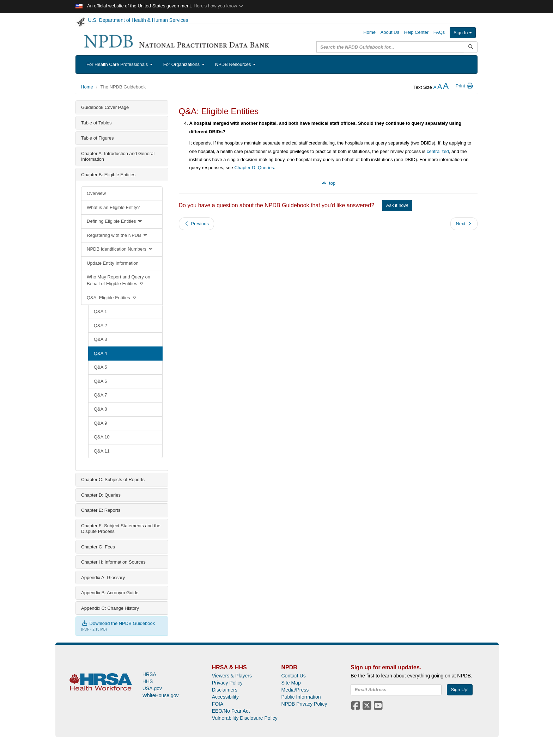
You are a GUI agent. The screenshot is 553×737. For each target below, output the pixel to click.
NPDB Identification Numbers (120, 249)
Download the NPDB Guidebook (118, 623)
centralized (438, 151)
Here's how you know (219, 5)
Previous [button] (196, 223)
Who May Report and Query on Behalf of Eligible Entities (118, 280)
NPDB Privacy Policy (304, 704)
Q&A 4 (100, 353)
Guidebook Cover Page (105, 107)
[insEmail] (396, 689)
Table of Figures (97, 138)
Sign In (463, 32)
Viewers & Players (232, 675)
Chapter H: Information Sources (113, 562)
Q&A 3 (100, 339)
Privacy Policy (227, 683)
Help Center (416, 32)
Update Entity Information (113, 263)
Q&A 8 (100, 409)
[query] (390, 47)
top (328, 183)
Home (369, 32)
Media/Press (295, 690)
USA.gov (152, 688)
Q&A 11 (102, 451)
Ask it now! (397, 205)
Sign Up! (460, 689)
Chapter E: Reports (100, 510)
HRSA (149, 674)
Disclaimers (224, 690)
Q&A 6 (100, 381)
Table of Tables (96, 122)
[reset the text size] (439, 87)
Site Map (290, 683)
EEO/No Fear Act (231, 711)
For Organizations (184, 64)
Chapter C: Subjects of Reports (113, 479)
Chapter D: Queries (101, 495)
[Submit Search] (471, 47)
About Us (390, 32)
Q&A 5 (100, 367)
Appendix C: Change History (110, 608)
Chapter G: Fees (98, 546)
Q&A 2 (100, 325)
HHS (147, 681)
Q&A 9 (100, 423)
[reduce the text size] (435, 87)
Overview (96, 193)
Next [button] (464, 223)
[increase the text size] (446, 87)
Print (465, 85)
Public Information (301, 697)
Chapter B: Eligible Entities (108, 174)
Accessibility (225, 697)
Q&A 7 (100, 395)
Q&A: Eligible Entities (112, 297)
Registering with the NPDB (117, 235)
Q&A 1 (100, 311)
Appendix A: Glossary (103, 577)
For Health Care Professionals (119, 64)
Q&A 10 (102, 437)
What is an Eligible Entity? (113, 207)
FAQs (439, 32)
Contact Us (293, 675)
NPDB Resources (235, 64)
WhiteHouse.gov (160, 695)
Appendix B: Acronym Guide (110, 592)
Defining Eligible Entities (115, 221)
